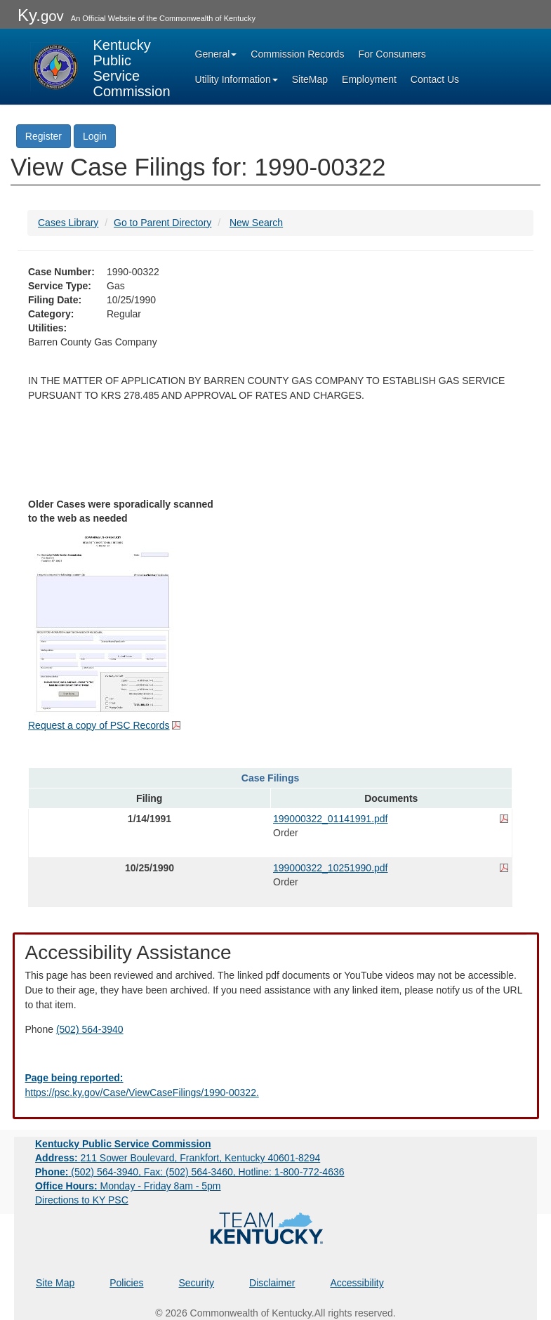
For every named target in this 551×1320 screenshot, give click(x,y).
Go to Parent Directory (162, 222)
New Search (256, 222)
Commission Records (297, 54)
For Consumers (391, 54)
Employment (369, 79)
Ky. (41, 15)
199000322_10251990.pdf (330, 867)
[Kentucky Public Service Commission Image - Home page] (100, 67)
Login (95, 136)
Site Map (55, 1282)
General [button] (216, 54)
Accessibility (356, 1282)
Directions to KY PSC (81, 1200)
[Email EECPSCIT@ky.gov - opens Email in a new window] (275, 1085)
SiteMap (310, 79)
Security (197, 1282)
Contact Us (435, 79)
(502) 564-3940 (90, 1029)
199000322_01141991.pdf (330, 818)
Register (43, 136)
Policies (126, 1282)
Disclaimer (272, 1282)
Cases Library (68, 222)
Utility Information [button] (236, 79)
